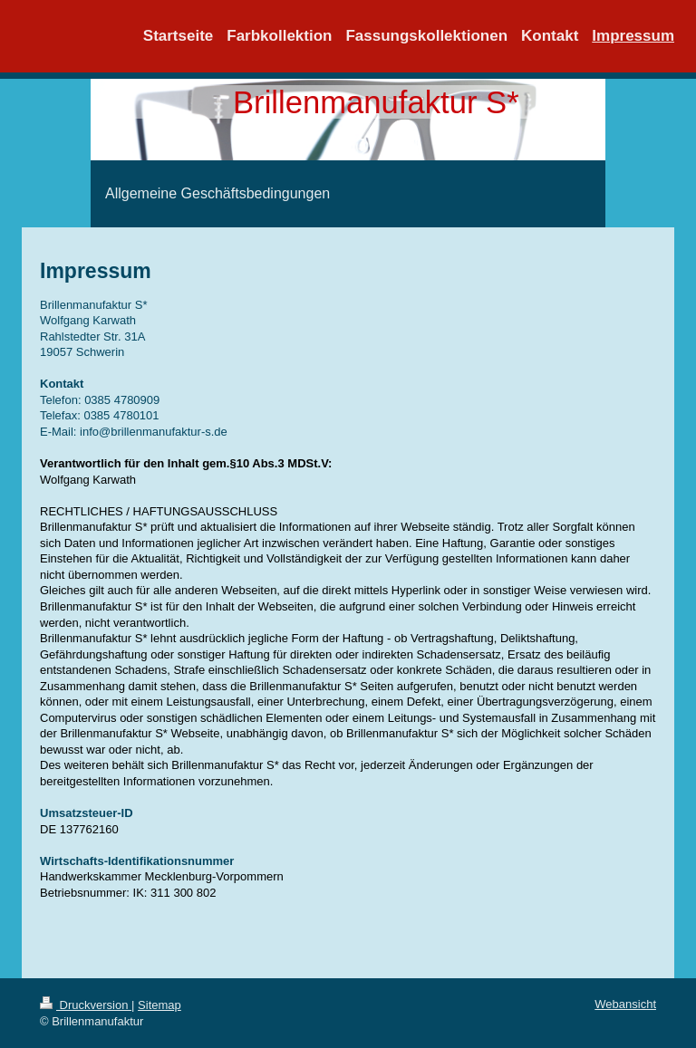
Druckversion (85, 1005)
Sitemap (159, 1005)
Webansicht (625, 1004)
